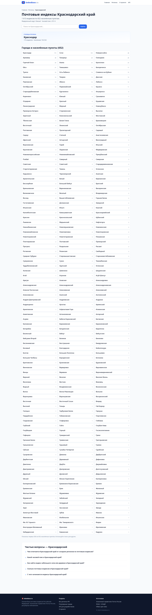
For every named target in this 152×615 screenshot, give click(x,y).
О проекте (122, 2)
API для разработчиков (66, 607)
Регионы (114, 2)
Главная (107, 2)
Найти (82, 26)
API (129, 2)
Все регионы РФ (64, 602)
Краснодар (30, 37)
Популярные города (65, 604)
